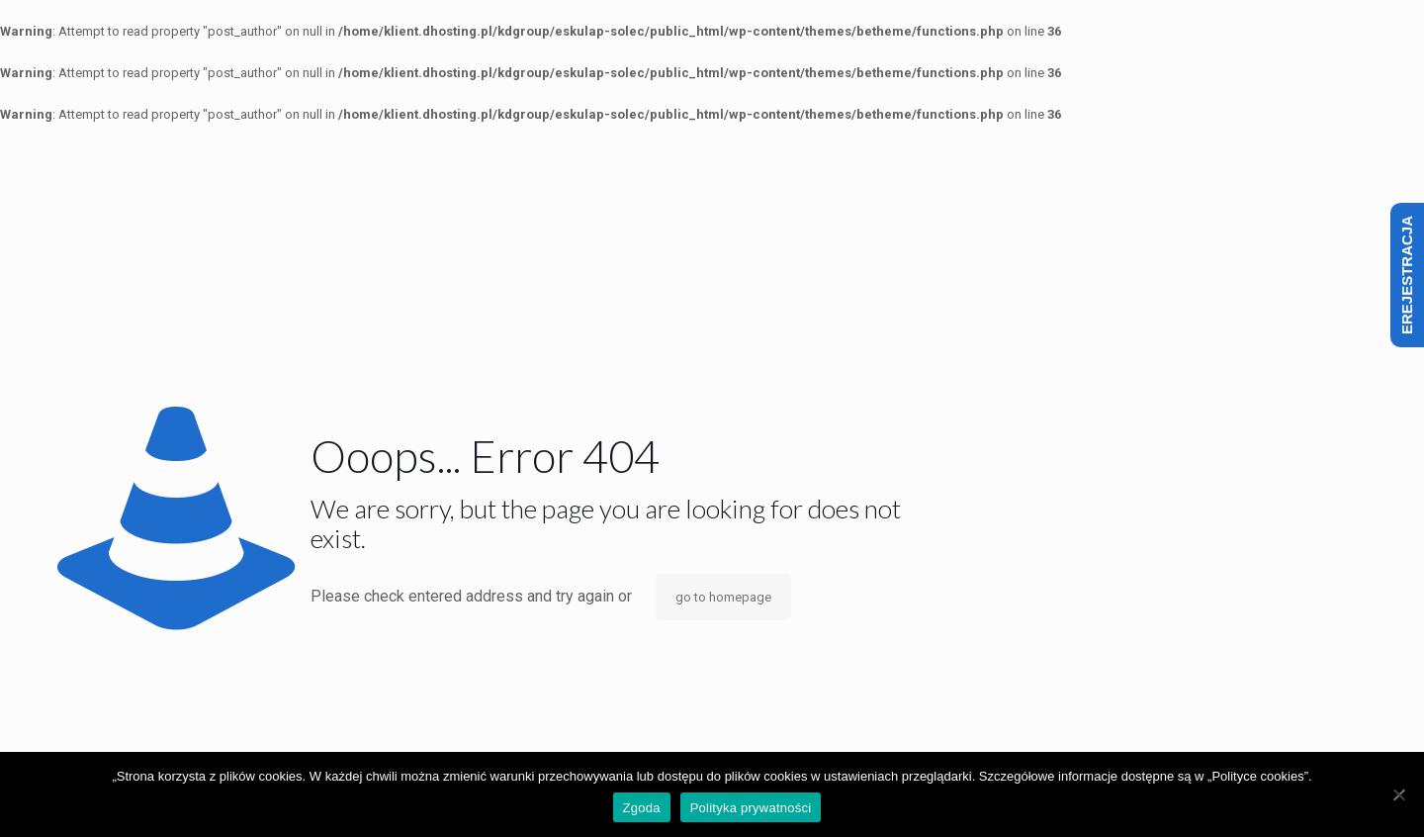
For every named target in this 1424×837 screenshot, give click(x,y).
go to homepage (723, 597)
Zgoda (642, 807)
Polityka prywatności (751, 807)
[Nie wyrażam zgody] (1399, 794)
